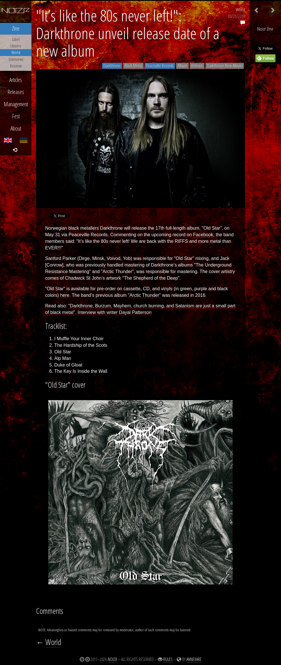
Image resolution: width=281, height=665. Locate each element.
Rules (168, 659)
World (240, 10)
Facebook (203, 234)
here (64, 295)
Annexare (194, 659)
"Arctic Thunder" (144, 295)
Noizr (112, 659)
